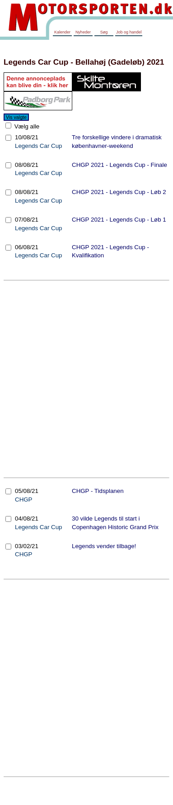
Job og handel (129, 32)
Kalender (62, 32)
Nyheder (83, 32)
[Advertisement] (84, 379)
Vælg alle (26, 126)
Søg (104, 32)
